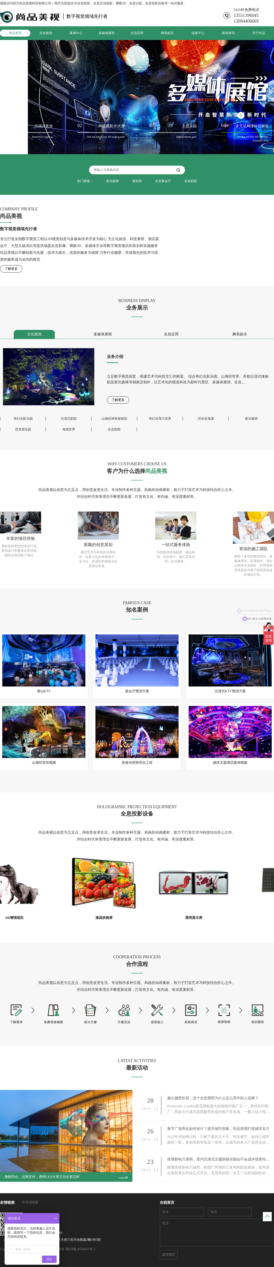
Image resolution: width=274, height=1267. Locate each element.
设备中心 (198, 33)
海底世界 (68, 429)
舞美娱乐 (167, 33)
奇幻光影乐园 (23, 418)
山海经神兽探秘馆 (114, 418)
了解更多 (11, 268)
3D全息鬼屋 (205, 418)
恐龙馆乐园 (23, 429)
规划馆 (137, 181)
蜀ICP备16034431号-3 (80, 1249)
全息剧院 (190, 181)
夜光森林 (112, 181)
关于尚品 (258, 33)
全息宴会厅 (163, 181)
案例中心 (76, 33)
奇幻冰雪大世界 (160, 418)
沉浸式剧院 (69, 418)
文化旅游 (45, 33)
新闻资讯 (228, 33)
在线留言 (167, 1202)
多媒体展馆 (107, 33)
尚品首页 (15, 33)
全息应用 (137, 33)
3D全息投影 (30, 1202)
